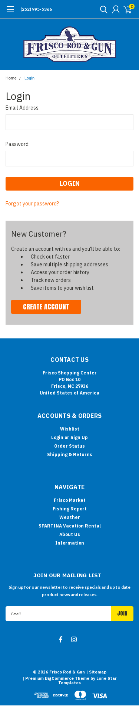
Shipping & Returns (69, 454)
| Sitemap (96, 672)
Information (69, 543)
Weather (69, 517)
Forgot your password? (32, 203)
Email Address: (23, 107)
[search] (102, 9)
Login (29, 78)
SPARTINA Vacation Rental (70, 526)
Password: (18, 144)
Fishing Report (70, 509)
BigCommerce (59, 678)
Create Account (46, 307)
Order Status (69, 446)
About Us (69, 534)
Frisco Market (70, 500)
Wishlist (69, 429)
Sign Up (79, 437)
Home (11, 78)
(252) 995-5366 (36, 9)
